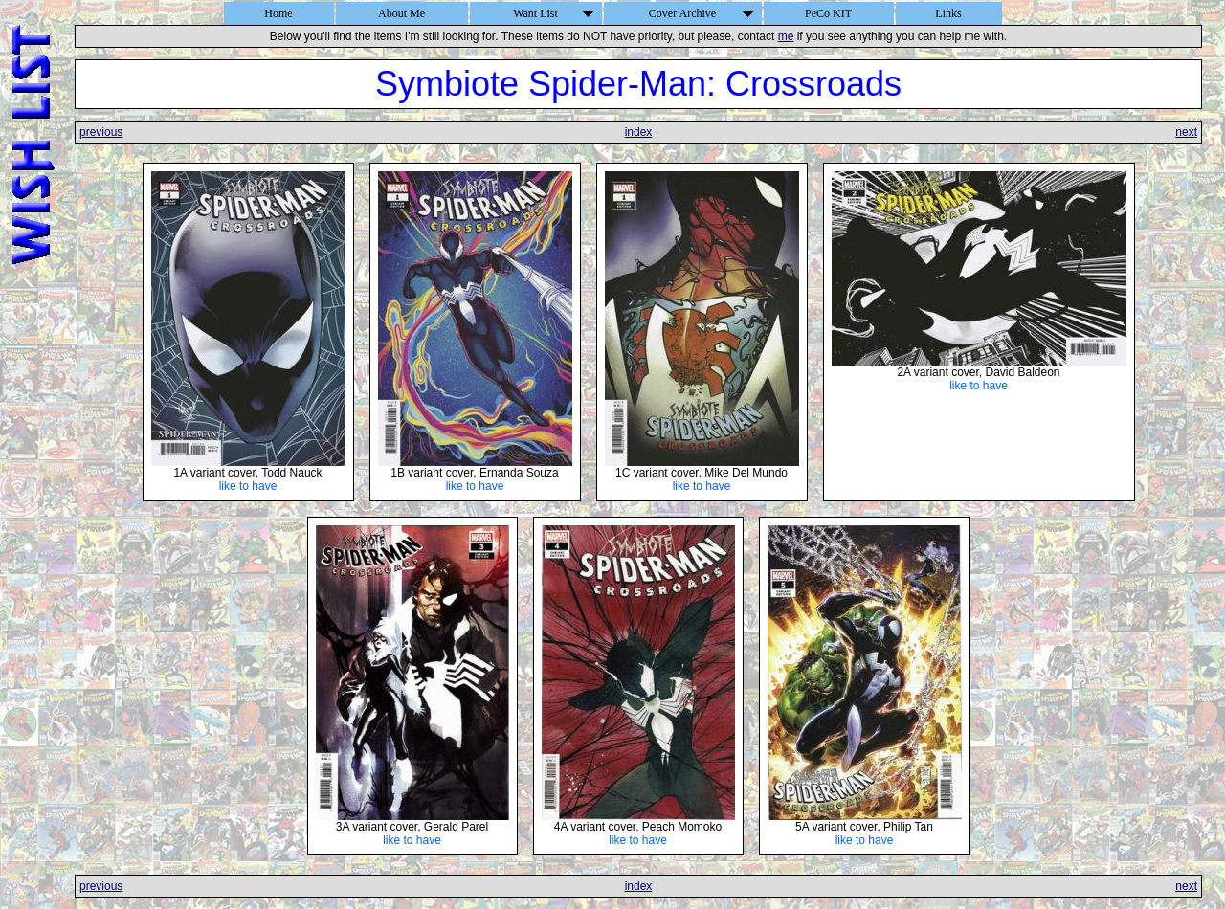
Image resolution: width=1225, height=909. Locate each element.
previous (100, 132)
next (1186, 132)
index (639, 132)
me (786, 36)
